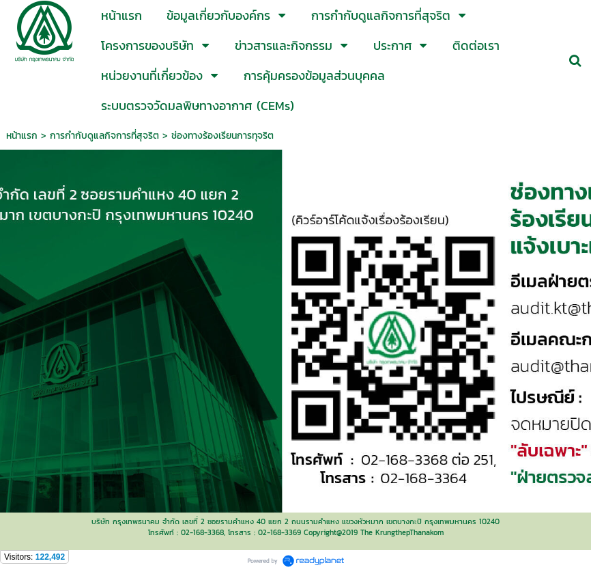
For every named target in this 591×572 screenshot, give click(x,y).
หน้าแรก (22, 135)
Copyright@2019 (331, 532)
